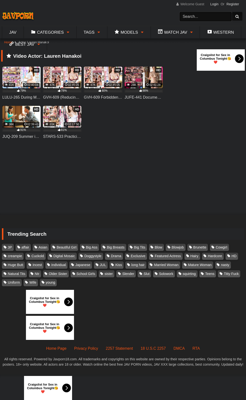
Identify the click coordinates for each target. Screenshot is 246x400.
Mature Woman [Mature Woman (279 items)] (200, 265)
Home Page (56, 348)
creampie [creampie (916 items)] (15, 256)
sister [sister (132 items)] (109, 274)
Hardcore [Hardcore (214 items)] (215, 256)
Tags (89, 32)
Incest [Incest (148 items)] (37, 265)
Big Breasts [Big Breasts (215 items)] (116, 247)
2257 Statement (119, 348)
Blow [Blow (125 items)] (158, 247)
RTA (196, 348)
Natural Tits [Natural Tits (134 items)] (16, 274)
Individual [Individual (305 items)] (58, 265)
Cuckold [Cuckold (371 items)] (37, 256)
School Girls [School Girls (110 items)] (85, 274)
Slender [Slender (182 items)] (128, 274)
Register (233, 4)
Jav (12, 32)
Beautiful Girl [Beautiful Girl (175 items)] (66, 247)
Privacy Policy (86, 348)
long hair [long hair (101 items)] (138, 265)
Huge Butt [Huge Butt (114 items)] (15, 265)
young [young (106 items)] (50, 282)
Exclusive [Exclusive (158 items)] (138, 256)
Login (214, 4)
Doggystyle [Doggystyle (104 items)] (92, 256)
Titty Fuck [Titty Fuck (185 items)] (231, 274)
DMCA (179, 348)
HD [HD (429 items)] (234, 256)
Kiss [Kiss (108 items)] (118, 265)
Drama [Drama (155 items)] (116, 256)
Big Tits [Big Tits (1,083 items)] (139, 247)
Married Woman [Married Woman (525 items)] (166, 265)
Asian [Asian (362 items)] (42, 247)
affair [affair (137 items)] (25, 247)
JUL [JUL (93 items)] (103, 265)
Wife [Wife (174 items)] (32, 282)
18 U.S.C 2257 (153, 348)
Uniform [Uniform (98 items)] (14, 282)
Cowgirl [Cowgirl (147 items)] (221, 247)
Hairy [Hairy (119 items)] (194, 256)
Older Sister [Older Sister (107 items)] (58, 274)
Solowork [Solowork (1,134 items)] (166, 274)
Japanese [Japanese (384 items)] (82, 265)
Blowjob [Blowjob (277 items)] (178, 247)
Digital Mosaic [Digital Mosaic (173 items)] (64, 256)
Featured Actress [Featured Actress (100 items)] (168, 256)
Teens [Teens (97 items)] (209, 274)
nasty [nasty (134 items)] (225, 265)
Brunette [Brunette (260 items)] (199, 247)
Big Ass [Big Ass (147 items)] (91, 247)
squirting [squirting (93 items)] (189, 274)
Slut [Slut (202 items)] (147, 274)
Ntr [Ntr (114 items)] (37, 274)
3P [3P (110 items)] (10, 247)
